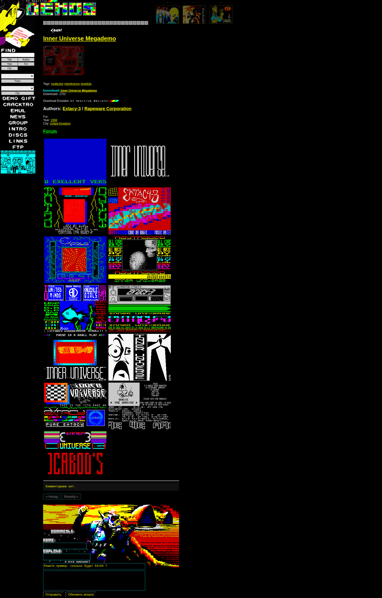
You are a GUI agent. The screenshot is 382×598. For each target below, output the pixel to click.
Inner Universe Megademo (70, 90)
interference (72, 84)
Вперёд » (71, 497)
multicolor (57, 84)
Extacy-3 (72, 108)
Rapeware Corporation (107, 108)
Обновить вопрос (81, 595)
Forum (50, 131)
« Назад (52, 497)
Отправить (53, 595)
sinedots (86, 84)
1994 (54, 120)
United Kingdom (60, 123)
